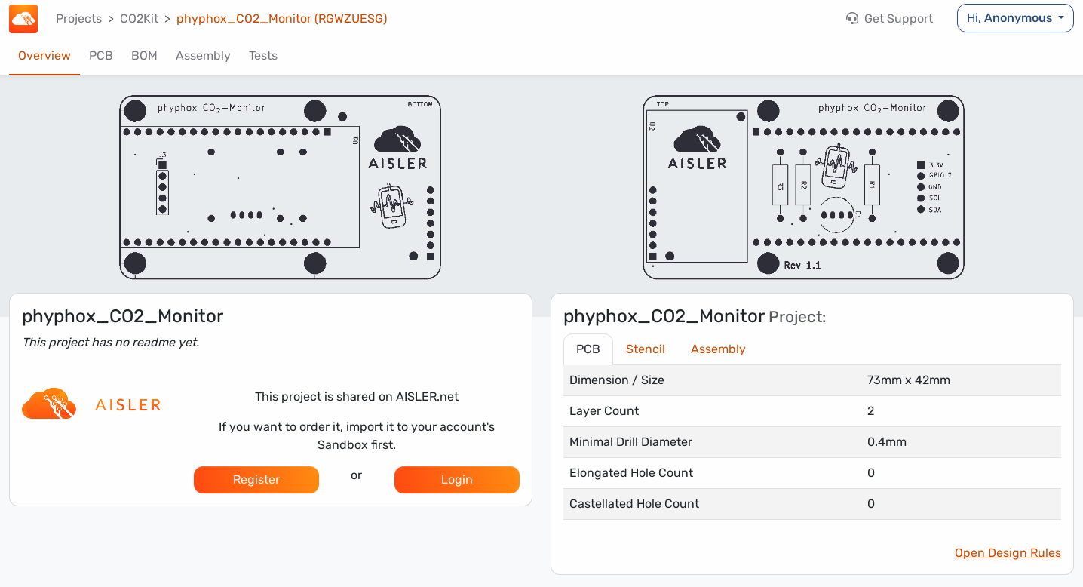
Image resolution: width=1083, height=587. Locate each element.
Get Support (889, 18)
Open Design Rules (1008, 553)
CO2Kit (139, 18)
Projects (79, 18)
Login (457, 479)
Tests (263, 55)
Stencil (645, 349)
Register (256, 479)
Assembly (203, 55)
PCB (101, 55)
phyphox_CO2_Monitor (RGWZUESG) (281, 18)
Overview (44, 55)
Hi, (1011, 18)
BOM (144, 55)
